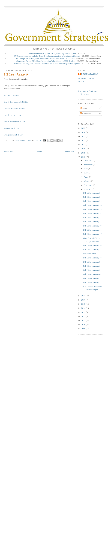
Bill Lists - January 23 (92, 217)
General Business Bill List (14, 108)
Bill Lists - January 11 (92, 249)
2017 (83, 296)
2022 (83, 140)
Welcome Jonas (89, 253)
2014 (83, 308)
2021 (83, 144)
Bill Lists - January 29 (92, 201)
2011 (83, 320)
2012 (83, 316)
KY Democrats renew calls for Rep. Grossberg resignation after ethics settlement (47, 56)
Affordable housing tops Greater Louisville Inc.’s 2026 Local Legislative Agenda (46, 63)
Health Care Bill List (12, 115)
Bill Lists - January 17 (92, 234)
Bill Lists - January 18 (92, 230)
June (86, 168)
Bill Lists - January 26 (92, 205)
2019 (83, 153)
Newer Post (8, 151)
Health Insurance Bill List (14, 121)
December (88, 160)
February (88, 185)
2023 (83, 136)
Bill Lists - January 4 (91, 274)
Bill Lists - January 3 (91, 278)
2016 (83, 300)
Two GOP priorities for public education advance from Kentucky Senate (44, 58)
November (88, 164)
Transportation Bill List (13, 135)
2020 (83, 149)
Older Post (69, 151)
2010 (83, 324)
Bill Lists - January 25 (92, 209)
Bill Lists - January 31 (92, 193)
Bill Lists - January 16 (92, 245)
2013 (83, 312)
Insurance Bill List (11, 128)
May (86, 173)
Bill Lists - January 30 (92, 197)
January (87, 189)
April (86, 177)
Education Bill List (11, 95)
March (87, 181)
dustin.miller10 (89, 74)
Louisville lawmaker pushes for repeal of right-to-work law (51, 53)
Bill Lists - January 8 (91, 266)
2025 (83, 128)
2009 (83, 328)
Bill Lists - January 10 (92, 258)
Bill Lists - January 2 (91, 282)
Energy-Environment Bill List (16, 102)
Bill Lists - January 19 (92, 226)
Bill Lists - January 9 (91, 262)
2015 (83, 304)
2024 (83, 132)
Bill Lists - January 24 (92, 213)
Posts (83, 108)
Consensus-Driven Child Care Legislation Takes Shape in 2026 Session (45, 61)
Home (39, 151)
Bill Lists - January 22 (92, 221)
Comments (85, 113)
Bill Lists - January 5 (91, 270)
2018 (83, 157)
